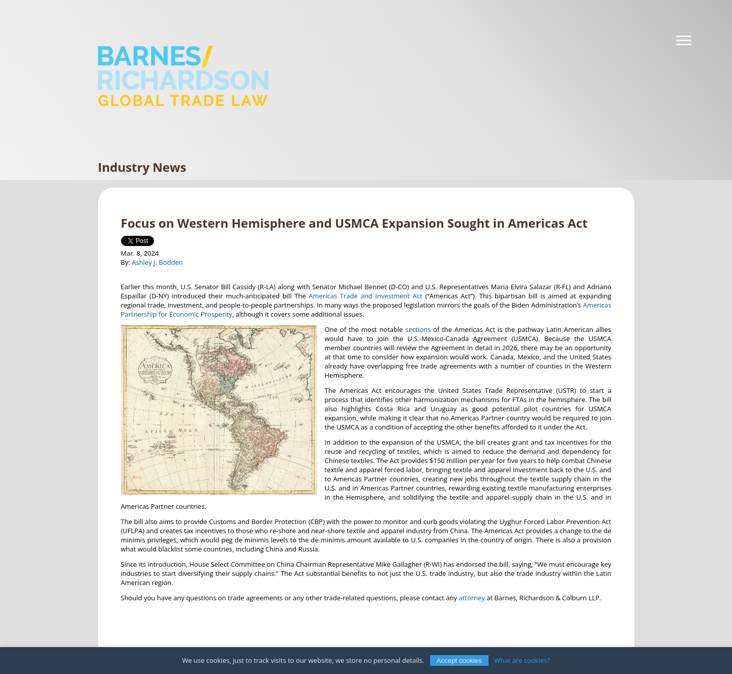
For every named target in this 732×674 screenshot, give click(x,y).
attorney (471, 597)
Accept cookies (459, 660)
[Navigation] (683, 40)
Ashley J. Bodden (157, 262)
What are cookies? (522, 660)
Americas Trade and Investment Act (365, 295)
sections (418, 329)
